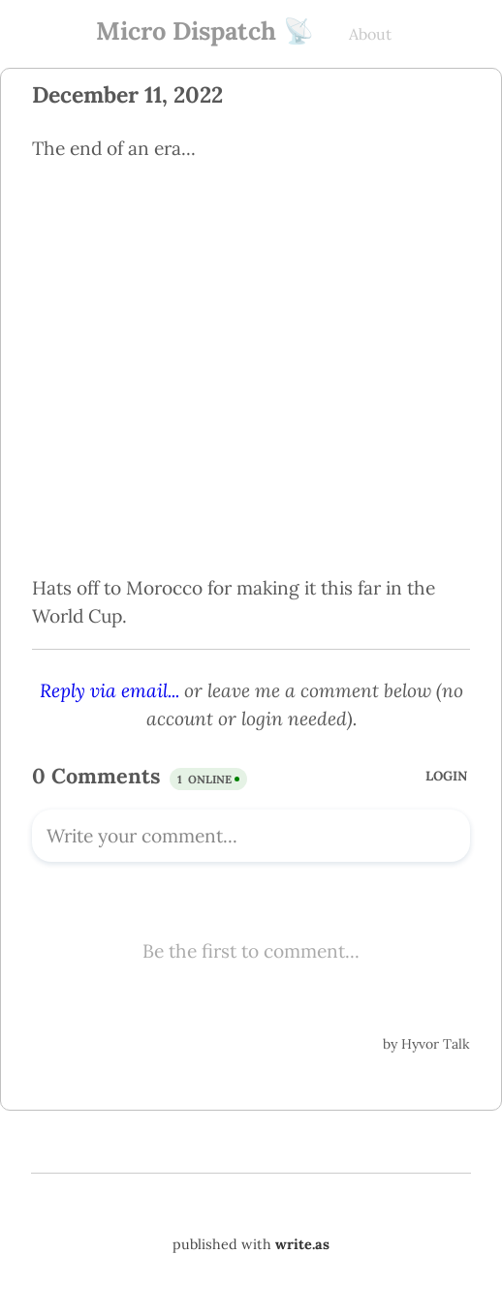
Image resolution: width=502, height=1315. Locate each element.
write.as (302, 1244)
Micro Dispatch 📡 (205, 30)
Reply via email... (109, 690)
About (370, 34)
